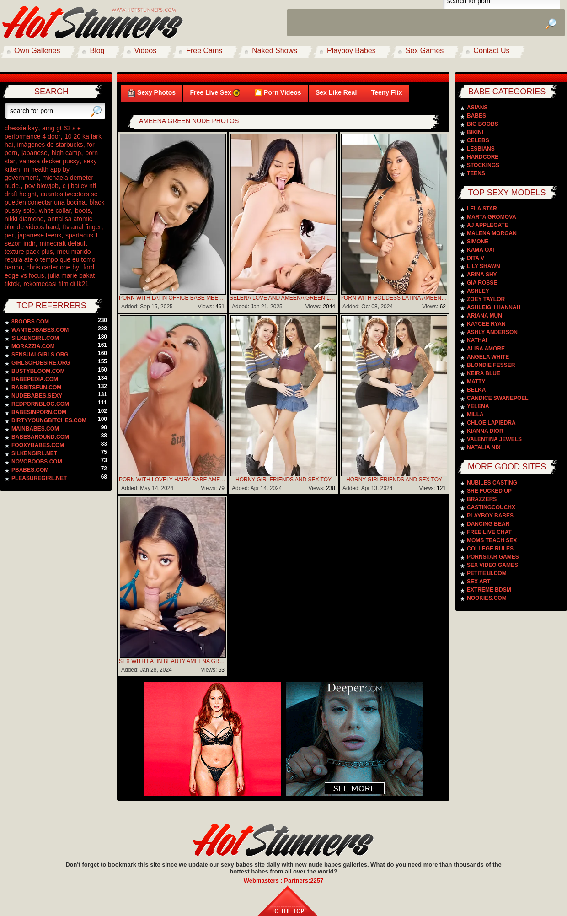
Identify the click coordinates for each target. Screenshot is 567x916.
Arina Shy (482, 274)
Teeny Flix (386, 92)
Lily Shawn (483, 266)
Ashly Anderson (492, 332)
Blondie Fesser (491, 365)
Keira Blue (483, 373)
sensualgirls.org (40, 354)
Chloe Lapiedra (491, 423)
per (9, 235)
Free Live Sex (215, 93)
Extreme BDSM (489, 590)
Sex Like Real (336, 92)
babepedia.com (34, 379)
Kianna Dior (485, 431)
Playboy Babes (351, 50)
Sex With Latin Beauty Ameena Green (173, 661)
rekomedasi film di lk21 (56, 283)
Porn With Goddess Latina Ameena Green (394, 298)
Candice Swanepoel (498, 398)
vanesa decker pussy (49, 161)
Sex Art (479, 581)
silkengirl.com (35, 338)
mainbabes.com (35, 429)
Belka (476, 390)
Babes (476, 116)
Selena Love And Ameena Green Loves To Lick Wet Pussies (283, 298)
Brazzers (482, 499)
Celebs (478, 140)
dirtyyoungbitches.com (48, 420)
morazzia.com (33, 346)
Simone (477, 241)
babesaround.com (40, 437)
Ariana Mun (484, 316)
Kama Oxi (480, 250)
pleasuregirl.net (39, 478)
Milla (475, 414)
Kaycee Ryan (486, 324)
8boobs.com (30, 321)
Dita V (475, 258)
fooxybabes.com (37, 445)
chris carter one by (53, 267)
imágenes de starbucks (50, 144)
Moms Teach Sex (492, 540)
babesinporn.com (38, 412)
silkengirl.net (34, 453)
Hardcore (482, 157)
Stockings (483, 165)
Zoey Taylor (486, 299)
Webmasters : (264, 880)
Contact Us (491, 50)
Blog (97, 50)
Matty (476, 381)
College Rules (490, 548)
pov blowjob (42, 185)
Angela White (488, 357)
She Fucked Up (489, 491)
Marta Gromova (491, 217)
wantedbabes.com (40, 330)
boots (83, 210)
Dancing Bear (488, 524)
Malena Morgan (492, 233)
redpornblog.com (40, 404)
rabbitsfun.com (36, 387)
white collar (55, 210)
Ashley (478, 291)
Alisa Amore (486, 348)
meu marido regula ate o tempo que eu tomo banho (50, 259)
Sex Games (425, 50)
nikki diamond (24, 218)
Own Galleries (37, 50)
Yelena (478, 406)
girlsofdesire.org (40, 363)
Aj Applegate (487, 225)
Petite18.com (487, 573)
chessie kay (21, 128)
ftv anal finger (82, 227)
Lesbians (481, 148)
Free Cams (204, 50)
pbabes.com (29, 470)
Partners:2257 (303, 880)
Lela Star (482, 208)
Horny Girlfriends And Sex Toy (283, 479)
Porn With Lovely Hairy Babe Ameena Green (173, 479)
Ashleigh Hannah (493, 307)
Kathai (477, 340)
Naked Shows (274, 50)
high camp (66, 152)
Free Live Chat (489, 532)
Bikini (475, 132)
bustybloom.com (38, 371)
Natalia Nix (484, 447)
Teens (476, 173)
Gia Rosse (482, 283)
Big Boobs (482, 124)
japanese (34, 152)
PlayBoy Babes (490, 515)
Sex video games (492, 565)
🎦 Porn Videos (277, 92)
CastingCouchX (491, 507)
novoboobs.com (36, 461)
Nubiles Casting (492, 483)
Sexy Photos (152, 93)
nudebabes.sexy (36, 396)
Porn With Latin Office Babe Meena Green (173, 298)
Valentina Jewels (494, 439)
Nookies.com (487, 598)
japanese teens (39, 235)
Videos (145, 50)
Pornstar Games (493, 557)
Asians (477, 107)
